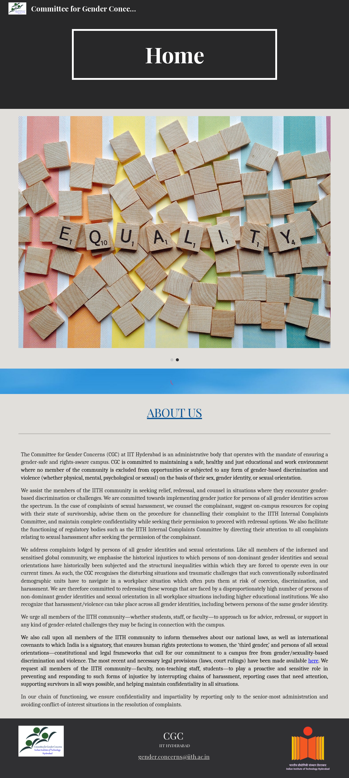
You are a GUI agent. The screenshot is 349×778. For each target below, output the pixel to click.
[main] (174, 54)
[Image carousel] (174, 238)
